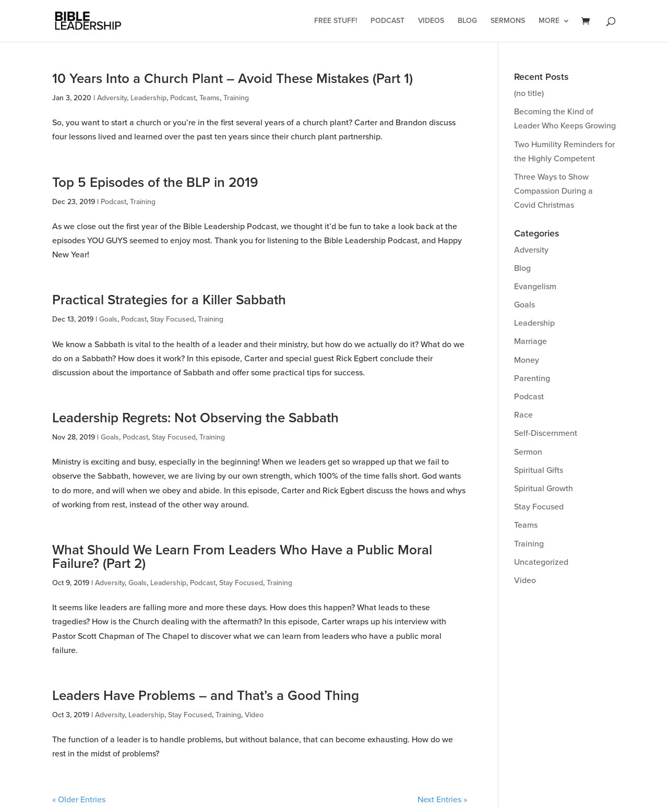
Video (254, 714)
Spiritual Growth (543, 488)
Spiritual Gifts (538, 470)
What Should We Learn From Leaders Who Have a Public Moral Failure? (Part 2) (242, 557)
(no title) (529, 93)
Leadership (148, 97)
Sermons (508, 21)
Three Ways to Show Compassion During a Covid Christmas (553, 191)
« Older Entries (78, 799)
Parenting (532, 378)
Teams (209, 97)
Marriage (530, 341)
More (549, 21)
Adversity (112, 97)
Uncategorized (541, 562)
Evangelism (535, 286)
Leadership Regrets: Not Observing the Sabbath (195, 418)
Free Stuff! (335, 21)
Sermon (528, 452)
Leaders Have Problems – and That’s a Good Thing (205, 695)
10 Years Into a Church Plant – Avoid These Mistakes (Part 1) (232, 78)
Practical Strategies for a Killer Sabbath (169, 300)
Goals (108, 319)
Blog (467, 21)
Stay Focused (172, 319)
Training (236, 97)
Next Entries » (442, 799)
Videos (431, 21)
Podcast (387, 21)
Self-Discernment (545, 433)
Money (526, 360)
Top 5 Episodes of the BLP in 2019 (155, 182)
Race (523, 415)
